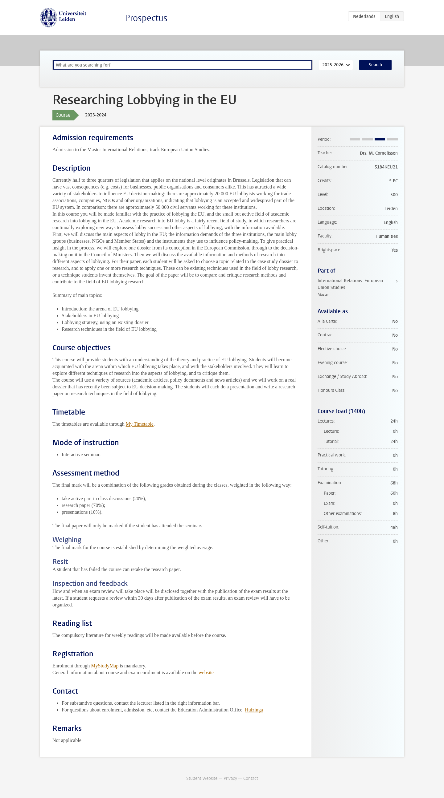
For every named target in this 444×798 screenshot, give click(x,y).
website (206, 672)
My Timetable (140, 424)
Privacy (230, 778)
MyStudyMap (104, 665)
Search (375, 65)
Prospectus (146, 18)
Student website (201, 778)
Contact (250, 778)
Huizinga (254, 709)
